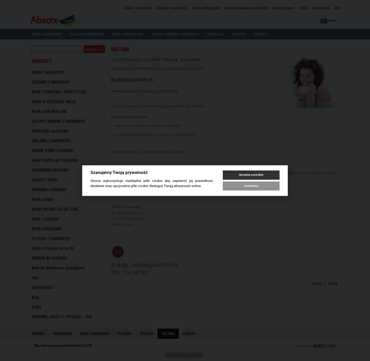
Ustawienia (251, 186)
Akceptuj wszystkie (251, 175)
